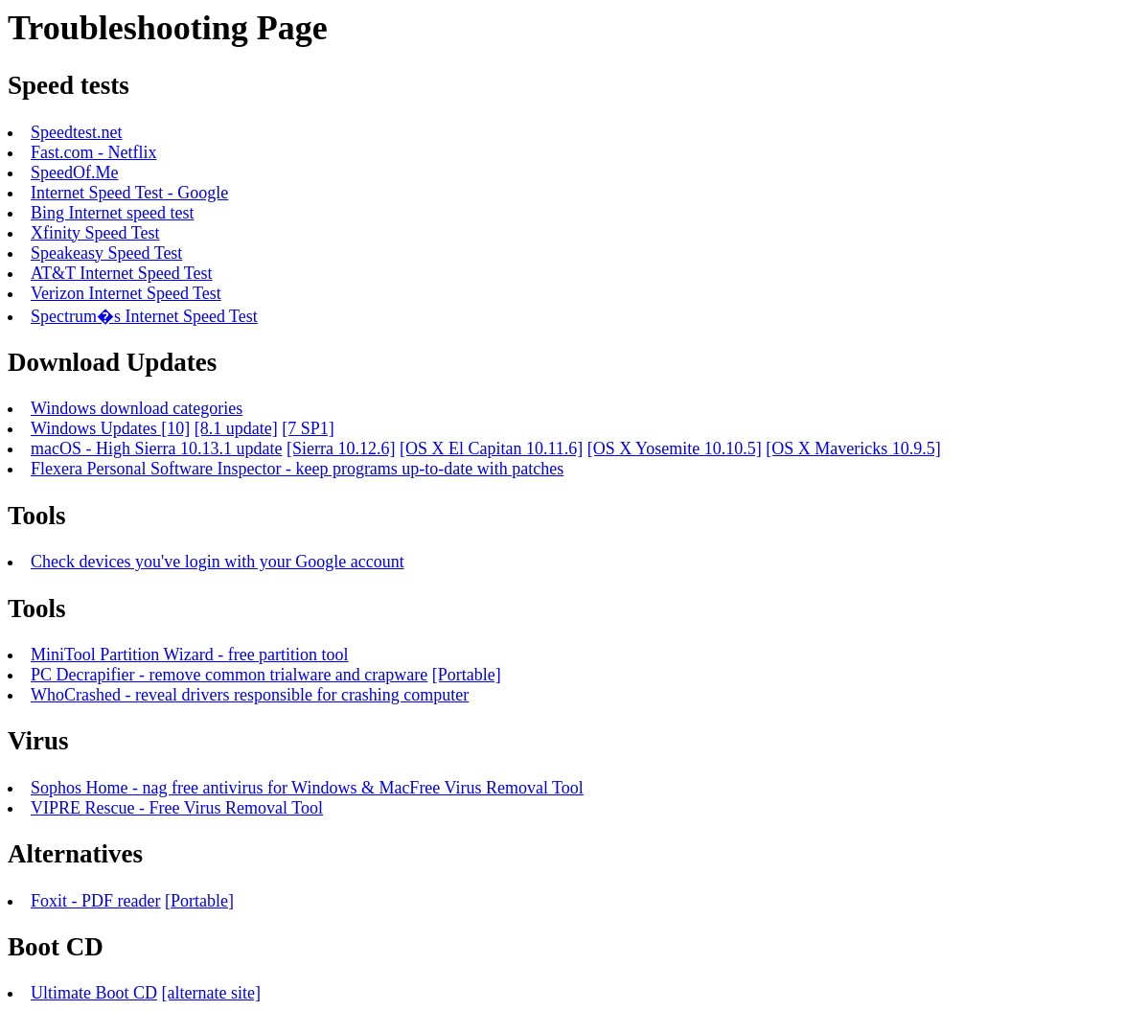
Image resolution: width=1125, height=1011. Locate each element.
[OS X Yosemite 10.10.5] (674, 448)
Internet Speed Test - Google (129, 192)
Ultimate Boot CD (94, 992)
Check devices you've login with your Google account (217, 561)
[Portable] (466, 674)
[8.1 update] (236, 428)
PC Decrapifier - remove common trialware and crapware (229, 674)
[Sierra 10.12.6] (341, 448)
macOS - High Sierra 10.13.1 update (156, 448)
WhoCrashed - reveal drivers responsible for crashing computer (250, 694)
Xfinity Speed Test (95, 232)
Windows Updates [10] (110, 428)
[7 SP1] (308, 428)
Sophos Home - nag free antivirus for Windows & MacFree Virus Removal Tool (307, 787)
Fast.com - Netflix (93, 152)
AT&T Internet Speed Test (122, 273)
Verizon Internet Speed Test (126, 293)
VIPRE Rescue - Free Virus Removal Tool (177, 807)
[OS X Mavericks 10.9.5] (853, 448)
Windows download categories (136, 408)
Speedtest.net (76, 132)
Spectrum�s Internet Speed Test (144, 316)
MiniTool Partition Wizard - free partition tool (190, 654)
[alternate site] (211, 992)
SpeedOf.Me (74, 172)
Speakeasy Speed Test (106, 253)
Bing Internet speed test (112, 212)
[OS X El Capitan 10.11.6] (491, 448)
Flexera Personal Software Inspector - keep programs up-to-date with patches (297, 468)
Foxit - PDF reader (95, 900)
